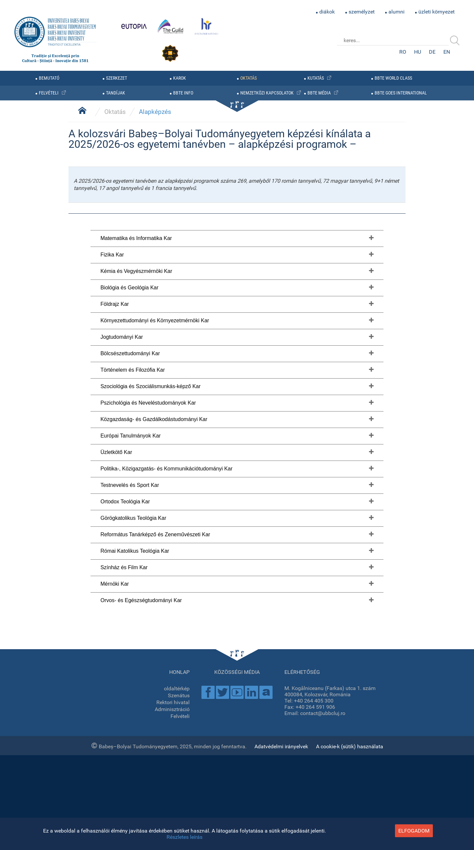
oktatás (248, 78)
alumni (396, 12)
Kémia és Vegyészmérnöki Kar (136, 611)
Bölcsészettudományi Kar (130, 693)
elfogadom (414, 831)
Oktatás (115, 452)
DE (432, 52)
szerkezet (116, 78)
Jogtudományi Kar (121, 676)
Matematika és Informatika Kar (136, 578)
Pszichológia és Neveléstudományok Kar (148, 742)
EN (446, 52)
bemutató (49, 78)
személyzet (362, 12)
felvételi (49, 93)
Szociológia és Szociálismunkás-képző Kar (150, 726)
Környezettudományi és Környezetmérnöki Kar (154, 660)
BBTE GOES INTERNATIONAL (401, 93)
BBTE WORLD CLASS (393, 78)
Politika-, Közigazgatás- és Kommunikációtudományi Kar (166, 808)
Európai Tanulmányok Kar (130, 775)
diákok (327, 12)
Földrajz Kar (114, 644)
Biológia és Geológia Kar (129, 627)
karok (179, 78)
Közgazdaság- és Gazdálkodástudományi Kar (153, 759)
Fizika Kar (112, 594)
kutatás (315, 78)
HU (417, 52)
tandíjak (115, 93)
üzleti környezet (436, 12)
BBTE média (319, 93)
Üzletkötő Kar (116, 792)
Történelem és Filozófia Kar (132, 709)
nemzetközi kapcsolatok (267, 93)
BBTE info (183, 93)
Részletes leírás (184, 837)
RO (402, 52)
